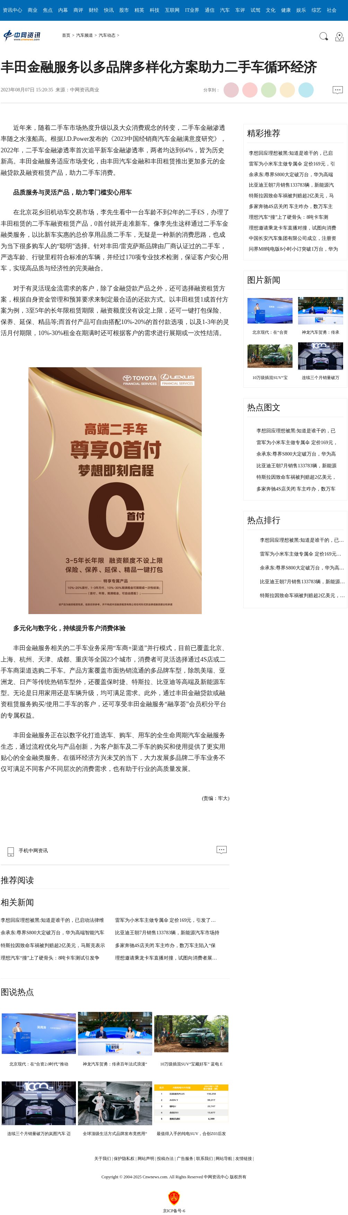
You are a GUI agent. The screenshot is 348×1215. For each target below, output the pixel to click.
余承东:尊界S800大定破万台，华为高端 (291, 174)
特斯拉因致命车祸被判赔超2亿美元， (296, 477)
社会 (332, 10)
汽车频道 (84, 35)
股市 (124, 10)
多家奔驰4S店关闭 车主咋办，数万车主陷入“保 (165, 945)
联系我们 (204, 1158)
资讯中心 (12, 10)
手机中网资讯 (26, 850)
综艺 (316, 10)
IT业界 (192, 10)
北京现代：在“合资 (269, 332)
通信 (210, 10)
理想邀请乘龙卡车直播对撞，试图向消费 (292, 228)
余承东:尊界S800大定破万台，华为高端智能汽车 (52, 932)
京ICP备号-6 (174, 1210)
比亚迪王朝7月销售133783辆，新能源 (296, 465)
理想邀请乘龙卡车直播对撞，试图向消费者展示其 (168, 958)
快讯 (109, 10)
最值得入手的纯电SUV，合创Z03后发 (191, 1133)
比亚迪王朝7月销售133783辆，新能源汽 (291, 185)
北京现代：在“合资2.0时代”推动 (38, 1064)
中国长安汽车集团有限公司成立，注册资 (292, 238)
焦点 (48, 10)
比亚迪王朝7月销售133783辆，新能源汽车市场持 (167, 932)
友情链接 (243, 1158)
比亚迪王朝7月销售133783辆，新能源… (302, 581)
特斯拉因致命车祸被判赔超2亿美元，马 (291, 195)
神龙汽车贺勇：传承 (320, 332)
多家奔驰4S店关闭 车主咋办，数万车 (296, 489)
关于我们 (102, 1158)
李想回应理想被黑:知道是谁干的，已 (296, 430)
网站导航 (224, 1158)
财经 (93, 10)
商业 (32, 10)
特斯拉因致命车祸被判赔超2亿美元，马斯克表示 (53, 945)
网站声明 (146, 1158)
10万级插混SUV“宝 (269, 377)
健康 (286, 10)
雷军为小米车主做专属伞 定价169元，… (303, 554)
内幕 (63, 10)
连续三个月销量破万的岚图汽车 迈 (39, 1133)
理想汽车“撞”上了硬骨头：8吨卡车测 (288, 217)
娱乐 (301, 10)
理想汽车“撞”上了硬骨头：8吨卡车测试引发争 (50, 958)
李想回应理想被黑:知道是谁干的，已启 (291, 153)
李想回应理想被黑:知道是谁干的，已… (302, 540)
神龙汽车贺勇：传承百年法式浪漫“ (115, 1064)
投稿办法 (165, 1158)
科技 (154, 10)
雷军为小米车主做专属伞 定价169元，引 (292, 163)
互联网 (172, 10)
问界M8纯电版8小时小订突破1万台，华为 (293, 249)
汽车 (225, 10)
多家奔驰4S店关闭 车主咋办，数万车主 (291, 206)
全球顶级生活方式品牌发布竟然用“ (115, 1133)
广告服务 (185, 1158)
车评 (240, 10)
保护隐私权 (124, 1158)
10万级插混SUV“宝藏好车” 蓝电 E (191, 1064)
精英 (139, 10)
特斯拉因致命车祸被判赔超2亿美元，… (302, 595)
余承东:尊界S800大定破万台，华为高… (302, 567)
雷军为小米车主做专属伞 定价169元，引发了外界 (168, 920)
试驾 (255, 10)
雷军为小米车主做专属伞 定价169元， (297, 442)
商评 (78, 10)
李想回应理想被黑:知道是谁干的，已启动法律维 (52, 920)
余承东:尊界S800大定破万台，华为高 (296, 454)
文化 (271, 10)
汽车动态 (107, 35)
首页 (66, 35)
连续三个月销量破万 (320, 377)
